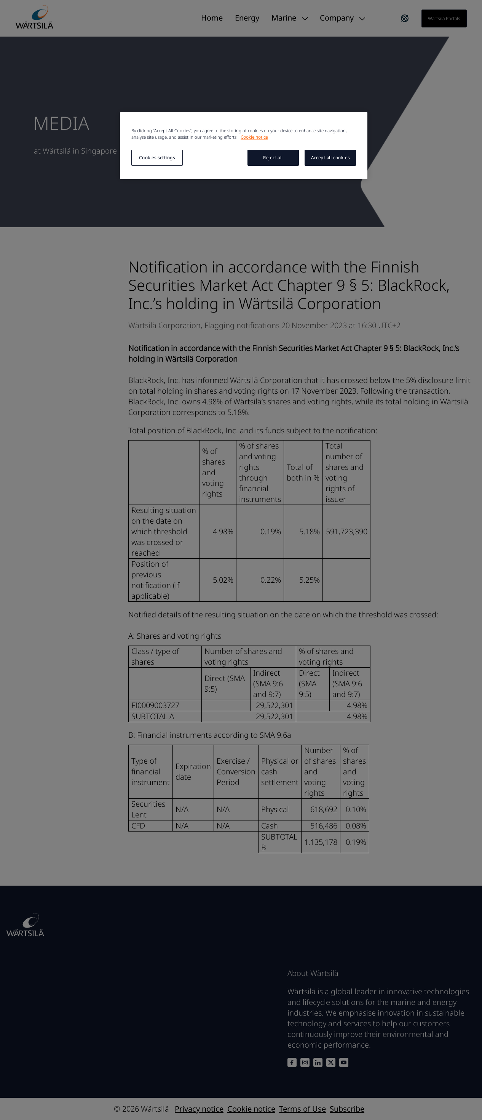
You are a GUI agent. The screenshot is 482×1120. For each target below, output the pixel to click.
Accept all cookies (330, 157)
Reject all (273, 157)
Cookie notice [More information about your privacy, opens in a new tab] (254, 137)
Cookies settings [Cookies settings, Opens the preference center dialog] (157, 157)
